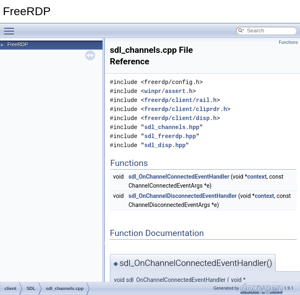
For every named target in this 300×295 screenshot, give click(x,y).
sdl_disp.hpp (165, 145)
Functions (288, 42)
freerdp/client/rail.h (180, 100)
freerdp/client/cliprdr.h (185, 109)
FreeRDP (17, 45)
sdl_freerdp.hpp (170, 136)
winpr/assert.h (168, 91)
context (256, 176)
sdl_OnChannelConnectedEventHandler (178, 176)
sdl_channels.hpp (171, 127)
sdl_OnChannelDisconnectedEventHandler (182, 196)
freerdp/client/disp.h (180, 118)
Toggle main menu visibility (11, 27)
